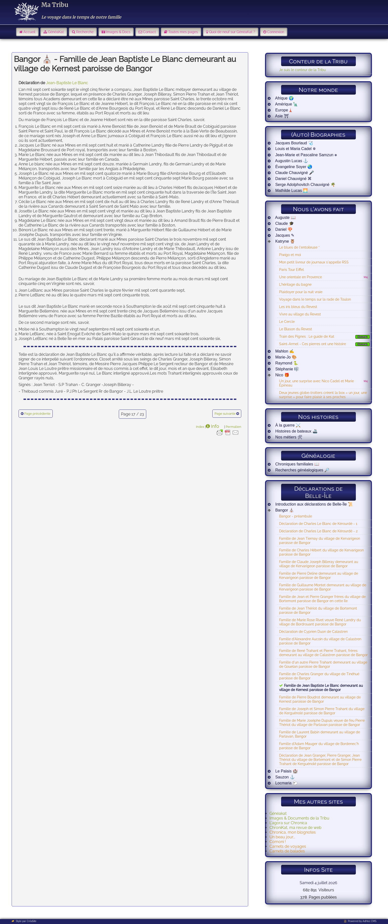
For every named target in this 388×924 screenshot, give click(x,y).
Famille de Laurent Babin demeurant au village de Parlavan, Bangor (319, 734)
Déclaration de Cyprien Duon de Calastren (313, 631)
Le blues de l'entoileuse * (299, 247)
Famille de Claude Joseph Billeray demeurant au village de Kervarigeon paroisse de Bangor (318, 564)
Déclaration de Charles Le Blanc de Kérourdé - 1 (318, 523)
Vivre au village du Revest (300, 314)
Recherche (85, 32)
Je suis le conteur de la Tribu (302, 70)
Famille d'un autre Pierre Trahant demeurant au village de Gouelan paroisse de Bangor (323, 664)
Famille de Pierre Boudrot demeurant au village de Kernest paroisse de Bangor (320, 699)
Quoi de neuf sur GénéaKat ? (232, 32)
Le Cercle (287, 321)
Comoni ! (277, 841)
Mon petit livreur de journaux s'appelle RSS (314, 262)
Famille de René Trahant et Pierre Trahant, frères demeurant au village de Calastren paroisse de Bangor (323, 652)
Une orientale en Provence (300, 277)
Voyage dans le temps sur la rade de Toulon (315, 299)
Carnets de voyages (287, 846)
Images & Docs (118, 32)
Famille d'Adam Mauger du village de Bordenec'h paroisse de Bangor (319, 746)
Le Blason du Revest (295, 329)
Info (215, 426)
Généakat (278, 813)
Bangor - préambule (295, 516)
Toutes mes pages (183, 32)
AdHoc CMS (369, 921)
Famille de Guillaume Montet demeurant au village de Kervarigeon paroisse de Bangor (322, 587)
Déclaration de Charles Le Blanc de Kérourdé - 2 (318, 531)
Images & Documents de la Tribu (299, 818)
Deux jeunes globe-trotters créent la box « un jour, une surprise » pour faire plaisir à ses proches (323, 394)
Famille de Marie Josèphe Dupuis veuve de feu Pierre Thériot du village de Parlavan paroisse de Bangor (322, 722)
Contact (149, 32)
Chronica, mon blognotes (292, 832)
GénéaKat (56, 32)
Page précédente (37, 413)
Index (200, 427)
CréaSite (31, 921)
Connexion (275, 32)
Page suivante (225, 413)
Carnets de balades (287, 851)
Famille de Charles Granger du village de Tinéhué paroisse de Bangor (319, 676)
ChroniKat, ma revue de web (295, 827)
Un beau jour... (282, 837)
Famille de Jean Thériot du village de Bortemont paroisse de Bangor (318, 610)
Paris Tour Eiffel (291, 269)
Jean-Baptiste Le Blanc (67, 82)
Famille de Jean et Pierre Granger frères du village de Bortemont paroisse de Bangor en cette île (322, 598)
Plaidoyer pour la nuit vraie (300, 292)
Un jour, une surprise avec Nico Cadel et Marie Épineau (316, 383)
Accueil (29, 32)
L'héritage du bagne (295, 284)
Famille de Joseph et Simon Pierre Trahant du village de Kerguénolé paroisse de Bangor (321, 711)
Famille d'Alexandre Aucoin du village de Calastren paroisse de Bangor (320, 641)
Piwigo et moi (290, 255)
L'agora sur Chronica (288, 823)
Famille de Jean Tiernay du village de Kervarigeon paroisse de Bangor (319, 540)
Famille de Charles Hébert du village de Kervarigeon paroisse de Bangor (321, 552)
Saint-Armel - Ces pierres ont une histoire (312, 344)
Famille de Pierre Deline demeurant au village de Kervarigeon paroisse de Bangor (318, 575)
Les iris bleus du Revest (298, 307)
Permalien (233, 427)
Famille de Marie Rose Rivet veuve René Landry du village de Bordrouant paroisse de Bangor (320, 622)
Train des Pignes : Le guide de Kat (306, 336)
